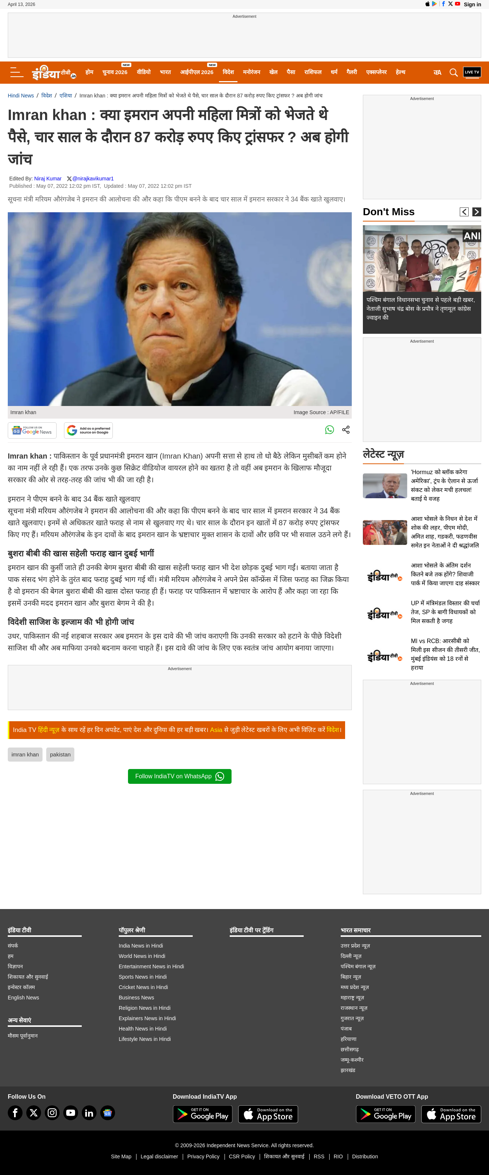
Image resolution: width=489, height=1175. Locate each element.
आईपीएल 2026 (197, 72)
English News (23, 998)
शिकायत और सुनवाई (28, 977)
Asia (216, 729)
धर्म (334, 72)
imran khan (25, 754)
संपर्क (13, 946)
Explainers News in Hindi (147, 1018)
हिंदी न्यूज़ (49, 729)
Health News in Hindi (143, 1029)
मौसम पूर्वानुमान (23, 1036)
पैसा (291, 72)
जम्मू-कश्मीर (352, 1060)
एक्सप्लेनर (376, 72)
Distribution (365, 1156)
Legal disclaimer (159, 1156)
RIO (338, 1156)
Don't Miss (389, 211)
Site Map (121, 1156)
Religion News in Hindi (145, 1008)
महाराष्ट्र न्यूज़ (352, 998)
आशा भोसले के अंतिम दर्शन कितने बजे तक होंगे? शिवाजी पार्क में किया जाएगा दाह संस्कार (445, 574)
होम (89, 72)
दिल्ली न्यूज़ (351, 956)
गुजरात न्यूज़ (352, 1018)
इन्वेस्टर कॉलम (21, 987)
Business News (136, 998)
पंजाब (346, 1029)
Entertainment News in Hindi (151, 966)
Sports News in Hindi (143, 977)
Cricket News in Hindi (143, 987)
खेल (273, 72)
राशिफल (312, 72)
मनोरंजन (251, 72)
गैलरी (352, 72)
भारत (165, 72)
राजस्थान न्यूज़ (354, 1008)
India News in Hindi (141, 946)
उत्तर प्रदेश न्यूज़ (355, 946)
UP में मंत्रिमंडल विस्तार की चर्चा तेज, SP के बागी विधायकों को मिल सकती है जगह (445, 612)
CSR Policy (242, 1156)
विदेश (228, 72)
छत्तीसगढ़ (350, 1049)
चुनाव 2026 (115, 72)
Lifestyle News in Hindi (145, 1039)
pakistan (60, 754)
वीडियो (144, 72)
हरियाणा (349, 1039)
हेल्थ (400, 72)
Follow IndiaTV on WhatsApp (179, 776)
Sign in (472, 4)
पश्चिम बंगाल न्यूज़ (358, 966)
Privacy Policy (203, 1156)
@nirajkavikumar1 (93, 179)
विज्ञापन (15, 966)
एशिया (66, 96)
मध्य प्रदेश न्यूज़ (355, 987)
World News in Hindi (142, 956)
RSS (319, 1156)
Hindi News (21, 96)
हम (10, 956)
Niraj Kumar (48, 179)
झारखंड (348, 1070)
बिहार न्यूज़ (351, 977)
